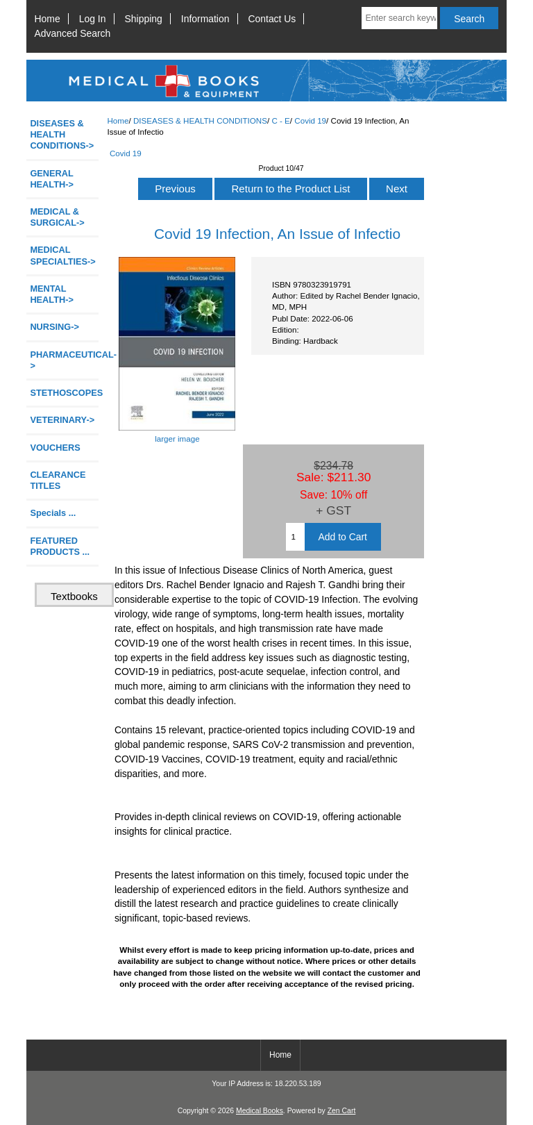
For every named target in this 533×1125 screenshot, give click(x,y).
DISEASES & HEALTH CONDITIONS (200, 120)
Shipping (143, 18)
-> (62, 134)
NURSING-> (54, 327)
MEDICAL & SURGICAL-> (57, 217)
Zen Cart (342, 1111)
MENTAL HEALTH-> (51, 294)
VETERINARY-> (62, 420)
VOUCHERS (55, 447)
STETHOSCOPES (64, 393)
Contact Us (272, 18)
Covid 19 (310, 120)
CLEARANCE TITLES (57, 480)
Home (47, 18)
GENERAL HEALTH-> (51, 179)
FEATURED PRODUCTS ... (60, 546)
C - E (280, 120)
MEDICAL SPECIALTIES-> (62, 255)
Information (205, 18)
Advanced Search (73, 33)
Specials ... (53, 513)
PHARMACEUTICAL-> (64, 360)
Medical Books (259, 1111)
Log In (92, 18)
